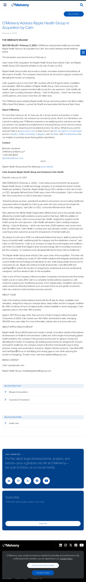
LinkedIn (13, 134)
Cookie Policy (66, 558)
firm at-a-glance (61, 131)
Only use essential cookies (43, 565)
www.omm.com (27, 131)
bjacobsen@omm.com (12, 158)
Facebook (30, 134)
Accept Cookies (43, 572)
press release (47, 166)
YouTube (54, 134)
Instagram (40, 134)
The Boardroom (70, 134)
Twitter (21, 134)
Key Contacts (73, 13)
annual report (75, 131)
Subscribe (43, 523)
